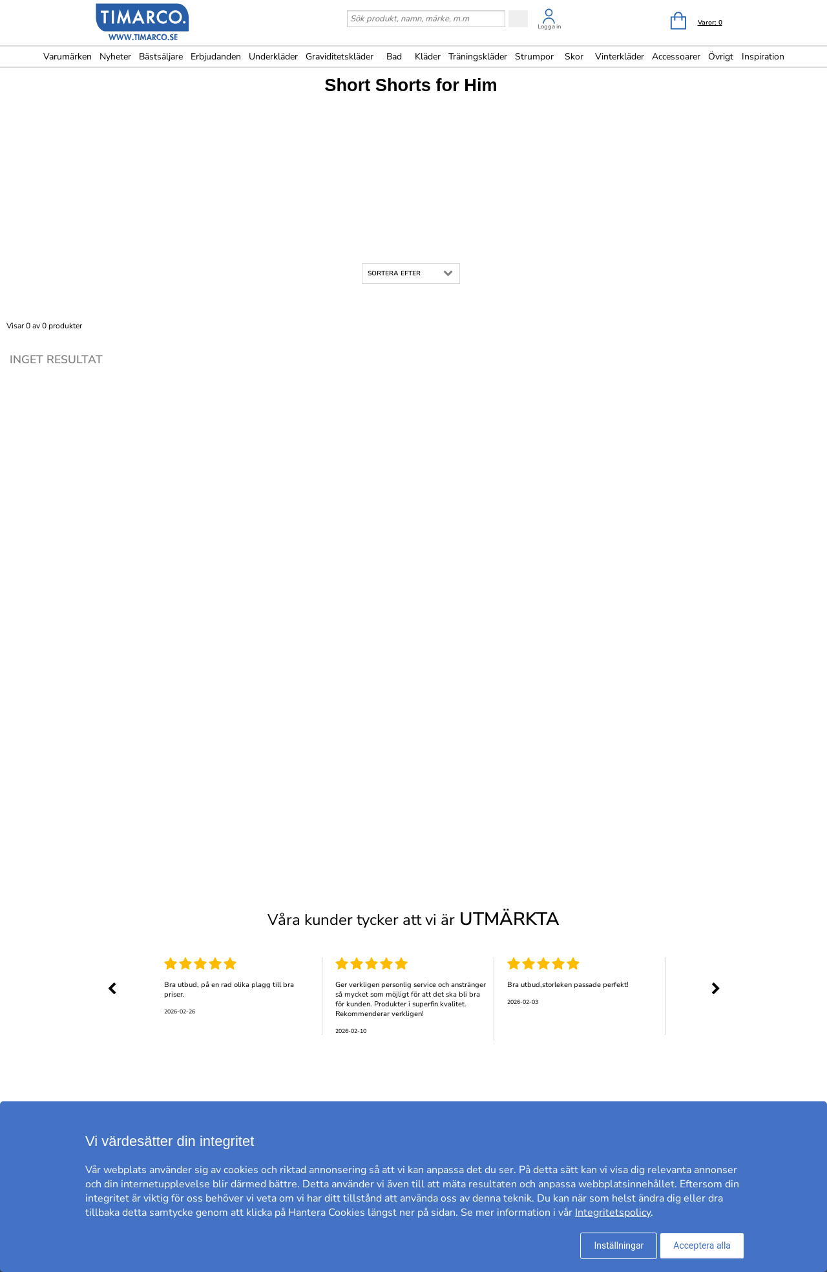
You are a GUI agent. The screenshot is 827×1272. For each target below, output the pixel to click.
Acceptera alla (702, 1245)
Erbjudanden (216, 56)
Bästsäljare (161, 56)
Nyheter (115, 56)
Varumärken (67, 56)
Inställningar (619, 1245)
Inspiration (763, 56)
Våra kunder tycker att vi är (413, 919)
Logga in (549, 26)
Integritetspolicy (613, 1212)
